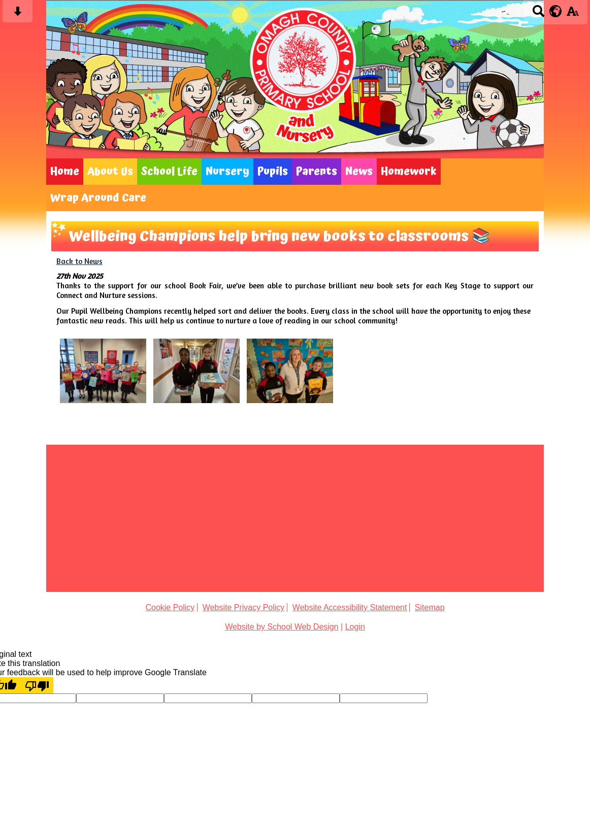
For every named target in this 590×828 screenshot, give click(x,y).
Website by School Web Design (282, 626)
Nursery (227, 171)
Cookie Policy (169, 607)
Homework (409, 171)
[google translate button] (555, 11)
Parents (316, 171)
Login (355, 626)
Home (64, 171)
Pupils (272, 171)
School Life (169, 171)
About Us (110, 171)
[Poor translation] (37, 685)
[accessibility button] (572, 14)
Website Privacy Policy (244, 607)
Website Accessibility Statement (349, 607)
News (359, 171)
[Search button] (538, 14)
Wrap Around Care (98, 198)
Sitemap (430, 607)
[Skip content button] (17, 14)
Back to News (79, 261)
